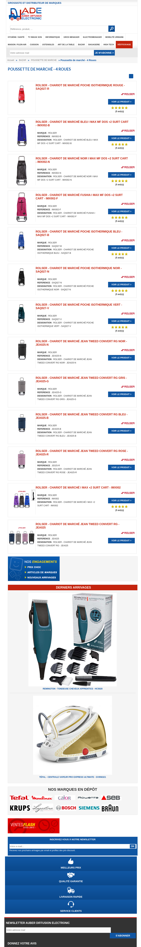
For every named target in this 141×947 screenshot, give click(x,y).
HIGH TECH (108, 44)
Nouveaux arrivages (18, 922)
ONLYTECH (80, 942)
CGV (10, 897)
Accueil (10, 60)
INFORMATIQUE (53, 37)
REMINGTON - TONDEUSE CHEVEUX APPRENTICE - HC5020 (73, 566)
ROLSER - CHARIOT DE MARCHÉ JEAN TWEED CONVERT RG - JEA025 (28, 404)
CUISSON (34, 44)
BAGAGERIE (94, 44)
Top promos (14, 918)
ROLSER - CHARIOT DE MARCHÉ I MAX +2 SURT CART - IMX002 (113, 333)
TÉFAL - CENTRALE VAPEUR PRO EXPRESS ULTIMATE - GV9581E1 (72, 654)
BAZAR (81, 44)
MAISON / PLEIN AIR (17, 44)
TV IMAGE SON (35, 37)
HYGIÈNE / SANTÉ (16, 37)
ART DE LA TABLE (66, 44)
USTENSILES (48, 44)
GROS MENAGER (71, 37)
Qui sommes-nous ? (18, 888)
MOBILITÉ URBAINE (114, 37)
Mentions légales (17, 892)
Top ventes (13, 914)
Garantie (12, 901)
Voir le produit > (29, 142)
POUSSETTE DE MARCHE (44, 60)
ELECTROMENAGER (92, 37)
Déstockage (124, 44)
